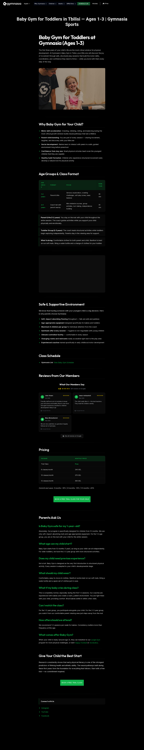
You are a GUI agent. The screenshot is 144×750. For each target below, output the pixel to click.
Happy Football (81, 643)
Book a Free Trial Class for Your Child (72, 499)
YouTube (44, 712)
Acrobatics (94, 643)
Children (53, 4)
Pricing (95, 3)
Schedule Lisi (83, 3)
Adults (61, 4)
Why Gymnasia (40, 4)
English (27, 3)
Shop (105, 3)
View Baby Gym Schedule (64, 362)
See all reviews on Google (72, 436)
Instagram (45, 708)
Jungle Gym (95, 640)
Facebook (45, 716)
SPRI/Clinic (71, 4)
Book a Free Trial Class (72, 683)
